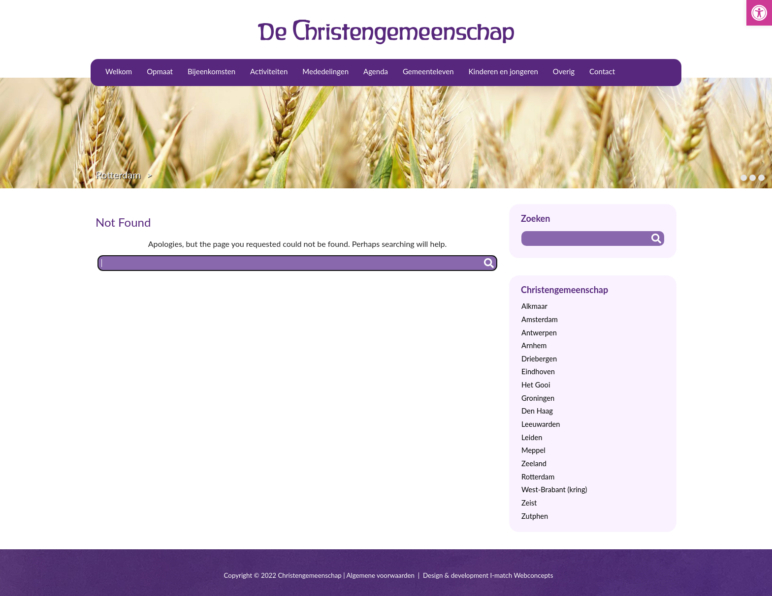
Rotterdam (118, 174)
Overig (564, 71)
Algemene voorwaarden (381, 575)
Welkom (118, 71)
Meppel (533, 450)
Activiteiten (269, 71)
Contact (602, 71)
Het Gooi (535, 385)
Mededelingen (325, 71)
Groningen (537, 398)
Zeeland (534, 463)
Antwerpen (539, 332)
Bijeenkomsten (211, 71)
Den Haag (537, 411)
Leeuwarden (540, 424)
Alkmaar (534, 306)
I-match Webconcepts (521, 575)
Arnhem (534, 345)
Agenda (375, 71)
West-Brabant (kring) (554, 489)
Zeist (529, 503)
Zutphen (534, 516)
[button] (759, 13)
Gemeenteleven (428, 71)
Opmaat (160, 71)
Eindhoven (538, 371)
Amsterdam (539, 319)
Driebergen (539, 359)
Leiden (531, 437)
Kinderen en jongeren (503, 71)
